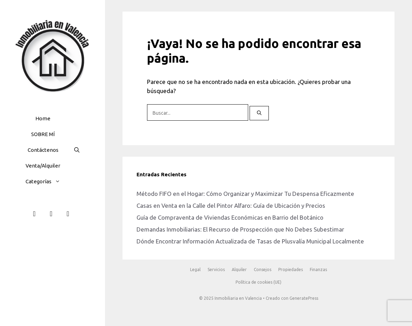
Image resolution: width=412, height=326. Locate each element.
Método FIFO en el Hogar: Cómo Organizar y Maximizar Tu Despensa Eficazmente (245, 193)
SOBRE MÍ (43, 134)
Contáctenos (43, 150)
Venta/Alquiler (43, 166)
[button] (59, 181)
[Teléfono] (68, 214)
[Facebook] (34, 214)
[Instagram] (51, 214)
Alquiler (239, 269)
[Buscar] (259, 113)
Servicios (216, 269)
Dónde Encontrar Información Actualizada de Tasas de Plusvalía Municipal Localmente (250, 241)
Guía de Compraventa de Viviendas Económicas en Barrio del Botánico (230, 217)
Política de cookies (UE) (258, 282)
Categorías (46, 181)
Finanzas (318, 269)
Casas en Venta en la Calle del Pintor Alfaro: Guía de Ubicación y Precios (231, 205)
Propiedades (290, 269)
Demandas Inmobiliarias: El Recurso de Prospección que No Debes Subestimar (240, 229)
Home (42, 118)
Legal (195, 269)
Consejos (262, 269)
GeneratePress (303, 298)
